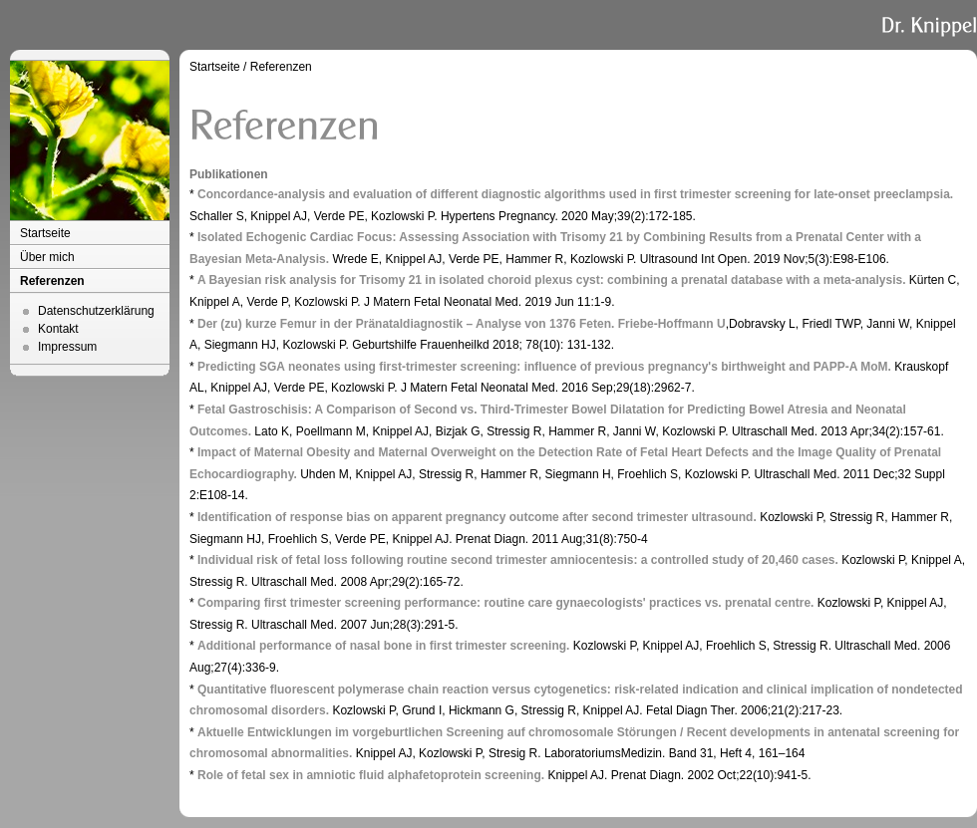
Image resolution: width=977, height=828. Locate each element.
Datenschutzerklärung (96, 311)
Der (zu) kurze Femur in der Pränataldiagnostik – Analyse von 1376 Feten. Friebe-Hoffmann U (461, 324)
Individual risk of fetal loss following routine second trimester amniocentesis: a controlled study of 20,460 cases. (517, 560)
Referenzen (52, 281)
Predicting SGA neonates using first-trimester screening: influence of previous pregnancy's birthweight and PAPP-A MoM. (544, 367)
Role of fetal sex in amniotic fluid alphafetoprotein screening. (370, 775)
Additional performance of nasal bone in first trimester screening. (383, 646)
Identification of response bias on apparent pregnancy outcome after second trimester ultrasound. (477, 517)
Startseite (45, 233)
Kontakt (58, 329)
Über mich (47, 257)
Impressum (67, 347)
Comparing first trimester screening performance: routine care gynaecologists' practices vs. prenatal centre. (505, 603)
